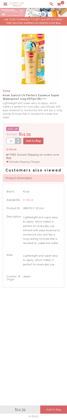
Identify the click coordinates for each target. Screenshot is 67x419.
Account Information (17, 355)
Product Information (18, 178)
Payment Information (17, 325)
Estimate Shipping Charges (23, 161)
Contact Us (11, 329)
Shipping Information (17, 347)
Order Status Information (20, 351)
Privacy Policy (49, 325)
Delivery (9, 322)
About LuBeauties (51, 322)
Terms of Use (48, 329)
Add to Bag (33, 140)
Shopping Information (18, 340)
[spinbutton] (10, 141)
